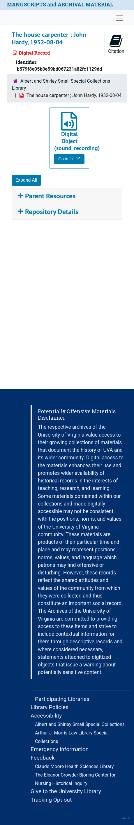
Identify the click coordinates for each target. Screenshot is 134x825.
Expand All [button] (26, 180)
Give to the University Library (66, 791)
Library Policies (49, 707)
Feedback (43, 757)
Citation (116, 44)
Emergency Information (60, 749)
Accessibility (46, 715)
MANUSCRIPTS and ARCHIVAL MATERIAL (60, 4)
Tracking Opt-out (51, 799)
